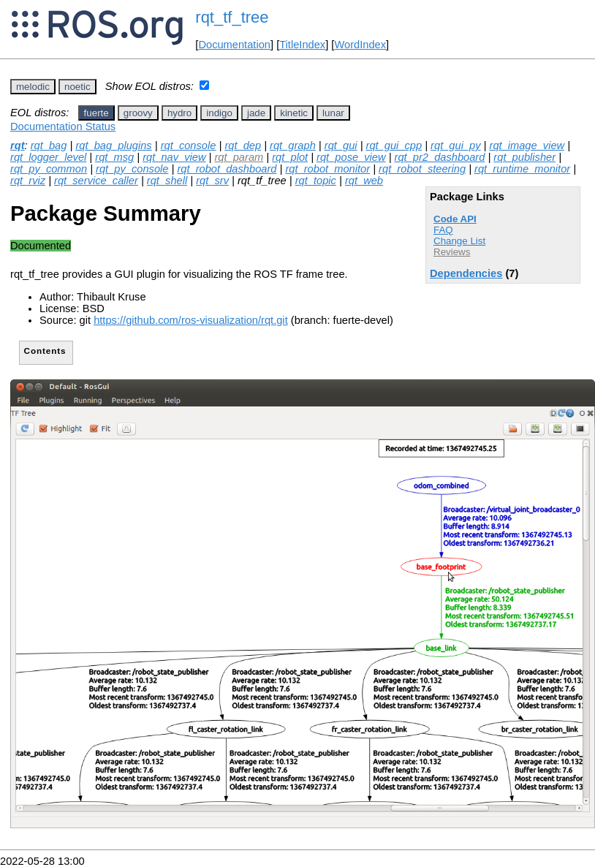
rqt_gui (341, 145)
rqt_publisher (524, 157)
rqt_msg (114, 157)
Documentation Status (62, 126)
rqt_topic (315, 180)
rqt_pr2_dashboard (440, 157)
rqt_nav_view (174, 157)
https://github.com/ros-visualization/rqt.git (191, 320)
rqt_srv (212, 180)
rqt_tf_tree (231, 17)
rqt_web (364, 180)
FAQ (443, 229)
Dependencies (466, 273)
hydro (179, 112)
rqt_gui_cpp (394, 145)
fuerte (96, 112)
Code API (455, 218)
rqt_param (238, 157)
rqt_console (188, 145)
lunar (333, 112)
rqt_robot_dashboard (226, 169)
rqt (17, 145)
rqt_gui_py (455, 145)
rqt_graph (293, 145)
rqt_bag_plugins (113, 145)
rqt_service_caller (96, 180)
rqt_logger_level (48, 157)
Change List (459, 240)
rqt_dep (242, 145)
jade (256, 112)
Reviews (451, 251)
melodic (33, 86)
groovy (138, 112)
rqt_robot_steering (422, 169)
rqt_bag (49, 145)
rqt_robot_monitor (327, 169)
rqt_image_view (527, 145)
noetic (77, 86)
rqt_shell (167, 180)
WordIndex (360, 44)
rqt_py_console (132, 169)
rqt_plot (290, 157)
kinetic (294, 112)
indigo (219, 112)
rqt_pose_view (351, 157)
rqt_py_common (48, 169)
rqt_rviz (27, 180)
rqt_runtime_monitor (522, 169)
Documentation (234, 44)
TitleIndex (302, 44)
